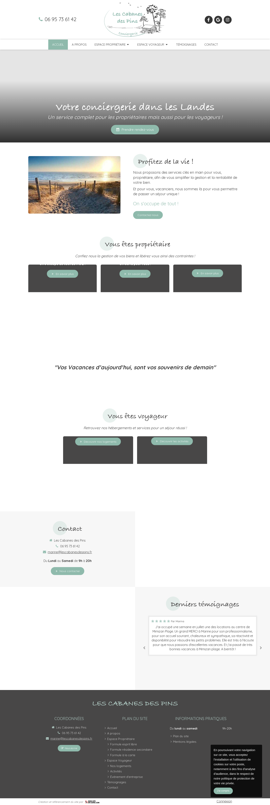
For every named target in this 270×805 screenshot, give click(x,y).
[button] (62, 295)
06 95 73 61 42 (60, 19)
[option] (202, 636)
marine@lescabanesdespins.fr (70, 552)
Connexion (224, 801)
